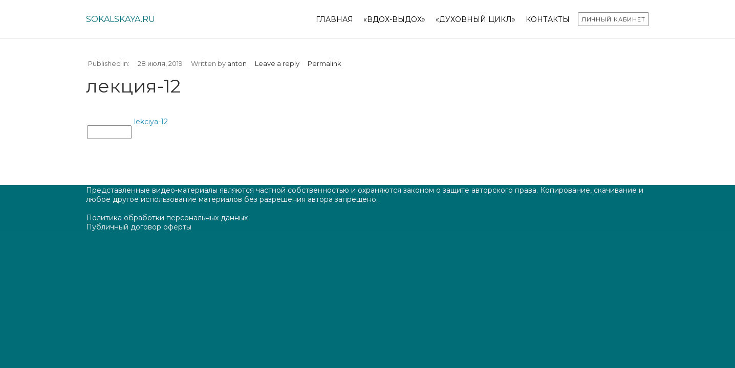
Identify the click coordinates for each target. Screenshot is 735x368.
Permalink (324, 63)
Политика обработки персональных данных (167, 217)
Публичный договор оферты (138, 227)
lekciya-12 (151, 121)
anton (237, 63)
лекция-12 (109, 132)
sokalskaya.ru (120, 19)
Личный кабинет (613, 19)
